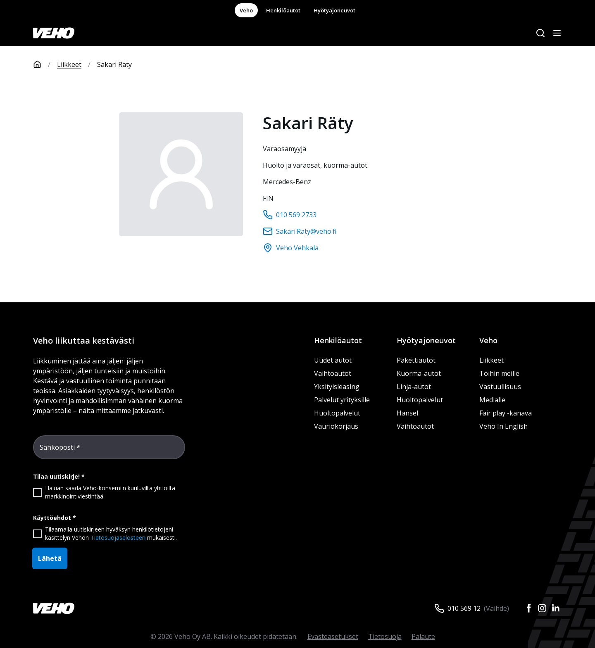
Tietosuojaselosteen (117, 537)
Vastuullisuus (500, 386)
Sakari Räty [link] (114, 64)
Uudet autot (333, 360)
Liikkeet (69, 64)
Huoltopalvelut (337, 413)
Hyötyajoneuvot (334, 10)
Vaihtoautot (332, 373)
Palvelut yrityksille (342, 399)
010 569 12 (464, 608)
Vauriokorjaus (336, 426)
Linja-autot (414, 386)
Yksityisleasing (336, 386)
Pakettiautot (416, 360)
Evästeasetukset (332, 636)
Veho (246, 10)
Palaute (423, 636)
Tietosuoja (385, 636)
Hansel (407, 413)
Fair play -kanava (505, 413)
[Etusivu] (45, 64)
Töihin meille (499, 373)
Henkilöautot (283, 10)
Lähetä (50, 558)
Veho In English (503, 426)
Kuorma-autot (419, 373)
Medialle (492, 399)
